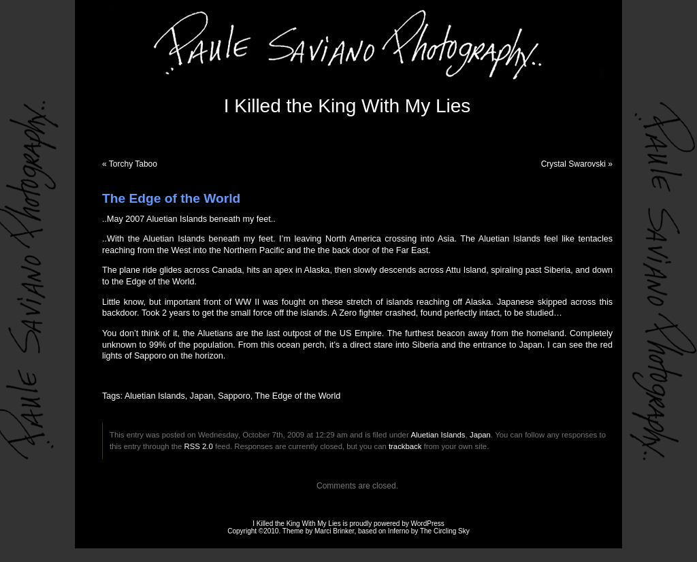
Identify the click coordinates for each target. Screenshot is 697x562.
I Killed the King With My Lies (347, 105)
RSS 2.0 (198, 446)
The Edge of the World (298, 396)
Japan (201, 396)
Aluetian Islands (155, 396)
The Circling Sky (445, 531)
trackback (405, 446)
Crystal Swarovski (573, 164)
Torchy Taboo (133, 164)
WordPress (427, 523)
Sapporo (234, 396)
